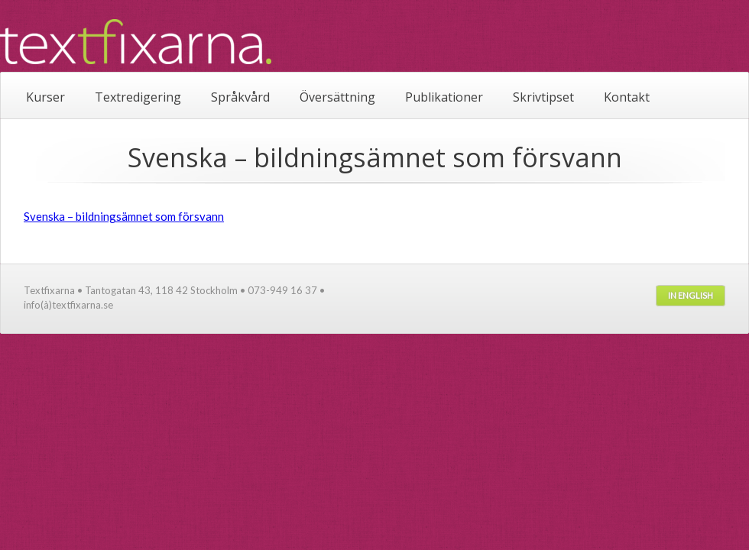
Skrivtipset (543, 97)
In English (690, 295)
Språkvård (240, 97)
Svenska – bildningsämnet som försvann (124, 216)
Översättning (337, 97)
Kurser (45, 97)
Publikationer (444, 97)
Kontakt (627, 97)
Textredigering (138, 97)
